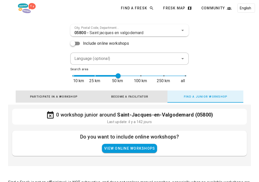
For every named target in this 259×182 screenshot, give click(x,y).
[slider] (118, 75)
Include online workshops (106, 43)
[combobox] (129, 30)
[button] (183, 30)
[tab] (54, 96)
